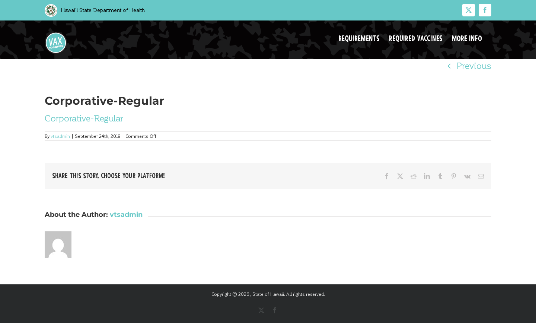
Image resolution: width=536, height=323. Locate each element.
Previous (473, 65)
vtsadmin (60, 136)
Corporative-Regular (84, 118)
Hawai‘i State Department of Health (102, 10)
